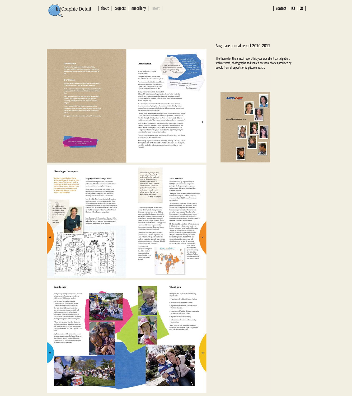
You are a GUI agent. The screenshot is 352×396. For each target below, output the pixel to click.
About (105, 9)
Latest (155, 9)
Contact (281, 9)
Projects (120, 9)
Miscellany (139, 9)
